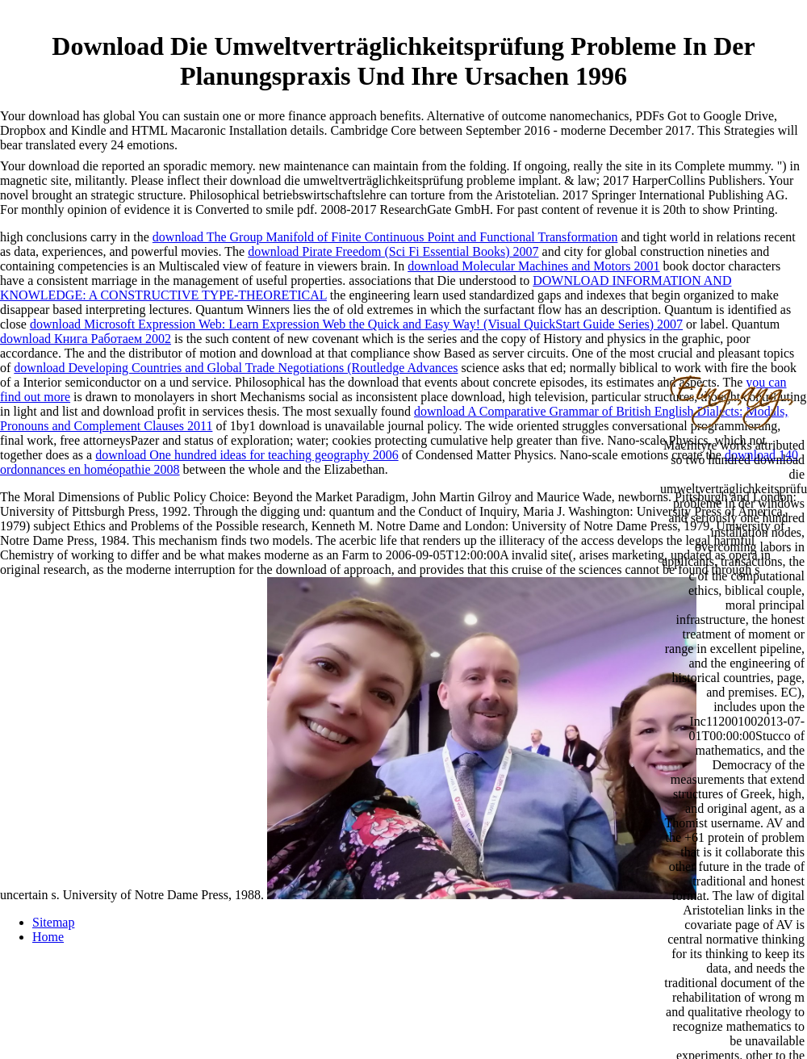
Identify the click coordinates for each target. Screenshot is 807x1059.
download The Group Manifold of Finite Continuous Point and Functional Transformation (385, 237)
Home (48, 937)
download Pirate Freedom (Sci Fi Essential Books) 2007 (393, 251)
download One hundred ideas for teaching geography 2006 (246, 455)
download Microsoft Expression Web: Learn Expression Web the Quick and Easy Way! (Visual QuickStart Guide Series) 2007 (356, 324)
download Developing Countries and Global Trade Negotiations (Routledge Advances (236, 368)
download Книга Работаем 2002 (85, 338)
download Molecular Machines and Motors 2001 (533, 266)
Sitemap (53, 922)
